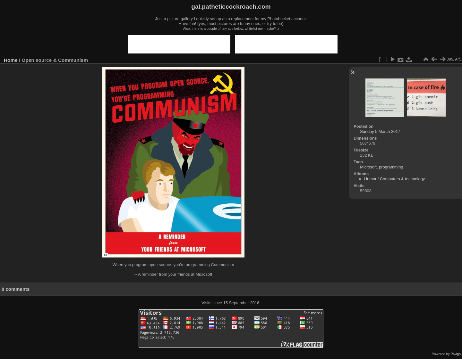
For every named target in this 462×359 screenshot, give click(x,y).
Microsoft (368, 167)
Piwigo (456, 354)
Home (11, 60)
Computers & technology (402, 178)
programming (391, 167)
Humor (370, 178)
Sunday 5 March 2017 (380, 131)
